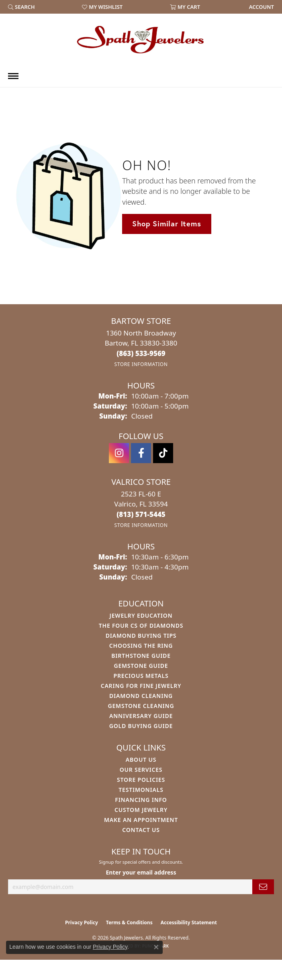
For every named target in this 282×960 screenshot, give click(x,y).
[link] (260, 7)
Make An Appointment (141, 820)
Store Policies (141, 779)
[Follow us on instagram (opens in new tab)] (119, 453)
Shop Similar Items (166, 223)
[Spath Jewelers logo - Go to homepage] (141, 39)
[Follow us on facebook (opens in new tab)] (141, 453)
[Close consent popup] (156, 947)
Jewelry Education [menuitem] (141, 615)
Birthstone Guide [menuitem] (141, 655)
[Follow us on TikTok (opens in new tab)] (163, 453)
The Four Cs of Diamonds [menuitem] (141, 625)
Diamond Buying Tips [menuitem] (141, 635)
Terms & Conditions (129, 922)
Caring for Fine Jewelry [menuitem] (141, 685)
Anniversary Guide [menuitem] (141, 716)
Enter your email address (141, 872)
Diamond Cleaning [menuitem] (141, 696)
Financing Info (141, 799)
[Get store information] (141, 364)
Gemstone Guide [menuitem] (141, 665)
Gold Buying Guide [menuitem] (141, 726)
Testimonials (141, 789)
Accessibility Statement (189, 922)
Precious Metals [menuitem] (141, 675)
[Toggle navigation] (13, 76)
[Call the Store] (141, 353)
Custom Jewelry (141, 810)
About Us (141, 759)
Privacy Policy (81, 922)
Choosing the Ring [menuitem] (141, 645)
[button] (21, 7)
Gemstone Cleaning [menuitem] (141, 706)
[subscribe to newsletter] (263, 886)
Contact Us (141, 830)
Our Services (141, 769)
